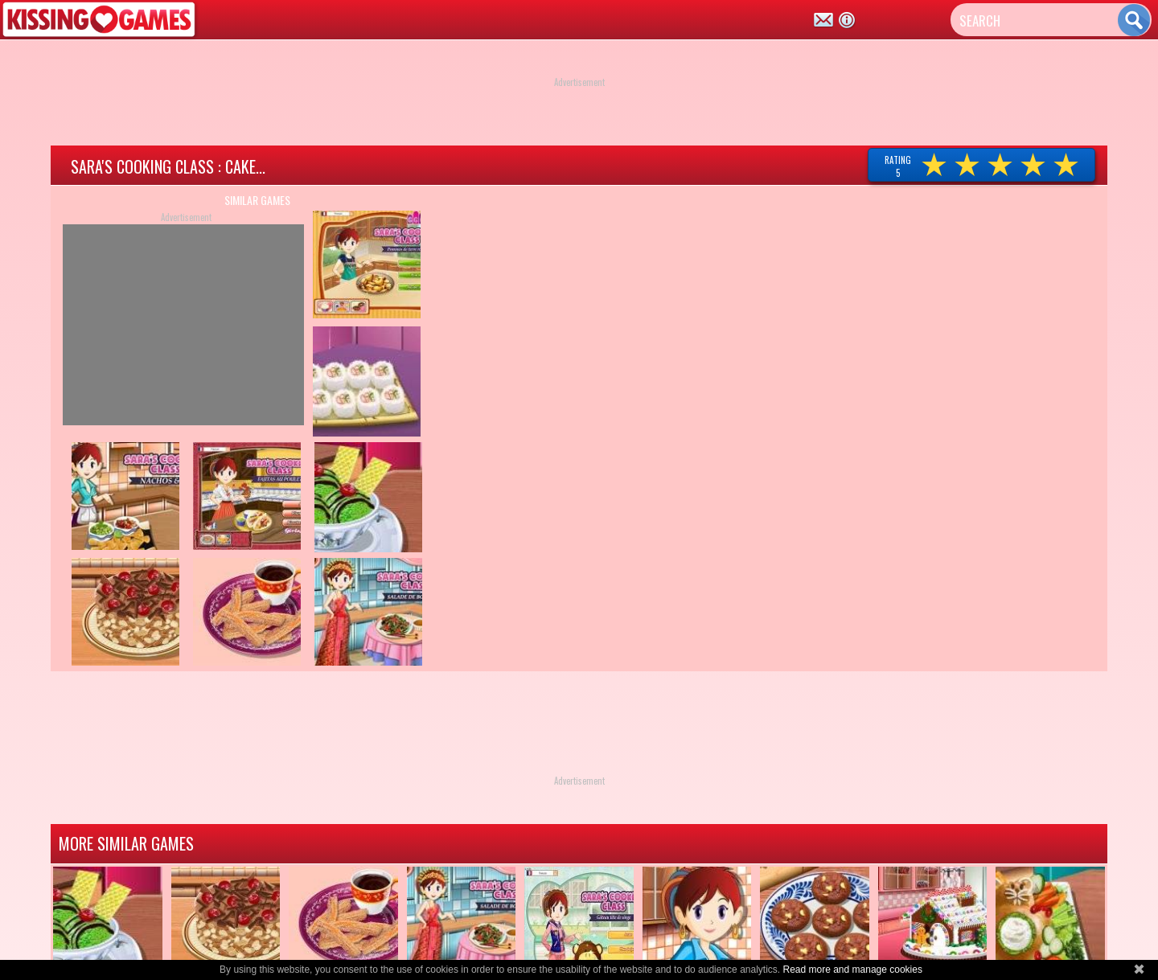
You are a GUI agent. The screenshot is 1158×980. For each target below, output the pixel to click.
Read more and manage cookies (852, 969)
